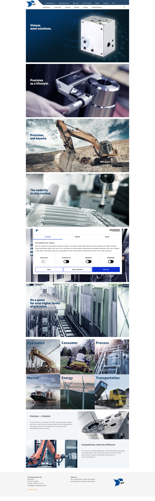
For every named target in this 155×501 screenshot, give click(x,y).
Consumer (57, 7)
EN (114, 3)
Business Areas (64, 3)
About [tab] (107, 237)
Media (97, 3)
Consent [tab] (48, 237)
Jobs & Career (87, 3)
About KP (76, 3)
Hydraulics (46, 7)
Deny (49, 269)
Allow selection (77, 269)
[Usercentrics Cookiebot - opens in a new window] (111, 230)
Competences (50, 3)
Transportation (97, 7)
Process (67, 7)
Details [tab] (77, 237)
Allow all (106, 269)
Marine (76, 7)
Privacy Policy (32, 489)
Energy (85, 7)
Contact (105, 3)
